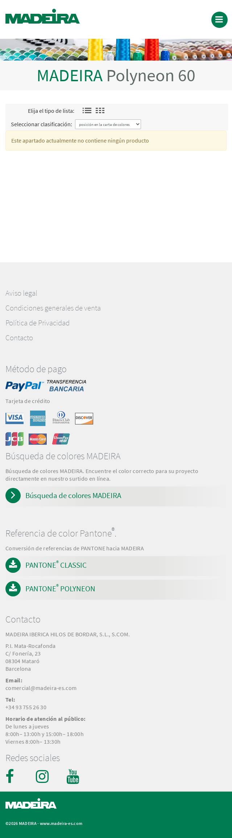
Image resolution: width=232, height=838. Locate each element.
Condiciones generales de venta (53, 308)
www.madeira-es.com (61, 823)
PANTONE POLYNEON (60, 588)
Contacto (19, 337)
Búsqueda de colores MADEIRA (73, 495)
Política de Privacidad (37, 323)
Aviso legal (21, 293)
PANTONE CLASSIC (56, 564)
